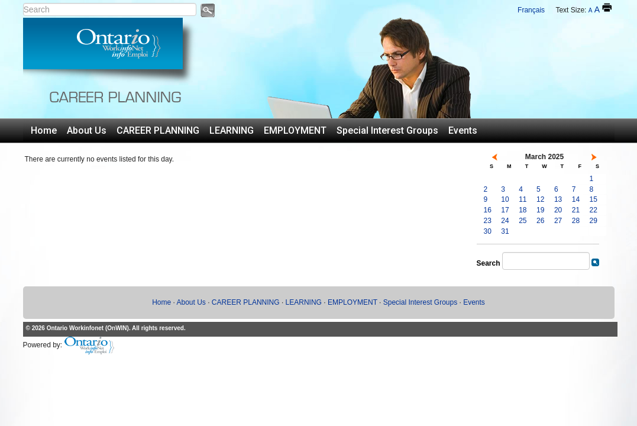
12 (540, 199)
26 (540, 221)
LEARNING (231, 130)
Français (531, 10)
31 (505, 231)
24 (505, 221)
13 (558, 199)
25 (522, 221)
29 (593, 221)
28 (576, 221)
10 (505, 199)
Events (462, 130)
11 (522, 199)
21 (576, 210)
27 (558, 221)
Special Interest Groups (387, 130)
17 (505, 210)
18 (522, 210)
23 (488, 221)
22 (593, 210)
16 (488, 210)
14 (576, 199)
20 (558, 210)
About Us (86, 130)
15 (593, 199)
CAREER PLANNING (158, 130)
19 (540, 210)
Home (44, 130)
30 (488, 231)
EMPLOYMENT (295, 130)
